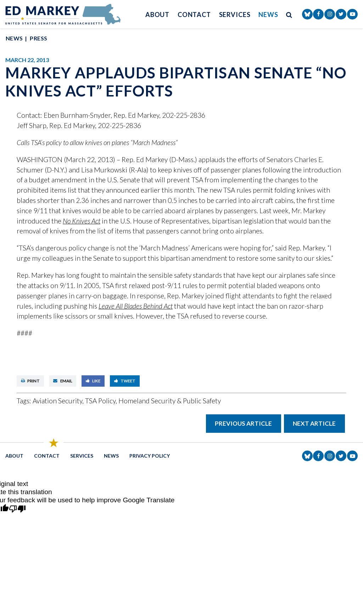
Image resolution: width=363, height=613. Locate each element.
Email (62, 381)
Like (93, 381)
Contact (194, 14)
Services (235, 14)
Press (38, 38)
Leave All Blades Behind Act (136, 306)
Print (30, 381)
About (157, 14)
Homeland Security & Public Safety (169, 401)
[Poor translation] (17, 509)
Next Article (314, 423)
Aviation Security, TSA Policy (74, 401)
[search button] (289, 14)
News (268, 14)
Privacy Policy (149, 456)
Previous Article (243, 423)
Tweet (125, 381)
